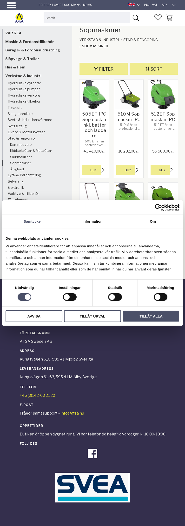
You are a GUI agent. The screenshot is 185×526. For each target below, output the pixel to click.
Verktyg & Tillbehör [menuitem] (23, 193)
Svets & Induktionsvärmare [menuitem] (30, 120)
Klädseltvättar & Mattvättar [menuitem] (31, 151)
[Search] (135, 17)
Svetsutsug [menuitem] (17, 126)
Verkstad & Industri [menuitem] (23, 75)
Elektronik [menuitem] (16, 187)
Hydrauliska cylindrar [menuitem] (24, 83)
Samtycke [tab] (32, 221)
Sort (156, 69)
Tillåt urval (92, 316)
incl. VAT (150, 5)
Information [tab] (92, 221)
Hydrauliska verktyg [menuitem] (24, 95)
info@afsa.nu (72, 413)
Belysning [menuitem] (16, 181)
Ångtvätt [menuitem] (17, 169)
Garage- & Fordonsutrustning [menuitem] (32, 50)
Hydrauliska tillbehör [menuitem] (24, 101)
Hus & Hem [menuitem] (15, 67)
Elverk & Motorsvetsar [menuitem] (26, 132)
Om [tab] (153, 221)
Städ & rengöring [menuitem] (21, 138)
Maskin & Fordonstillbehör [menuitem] (29, 41)
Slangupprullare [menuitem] (20, 114)
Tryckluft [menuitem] (15, 107)
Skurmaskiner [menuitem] (21, 157)
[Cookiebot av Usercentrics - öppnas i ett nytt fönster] (158, 207)
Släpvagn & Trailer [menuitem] (22, 58)
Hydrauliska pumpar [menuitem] (24, 89)
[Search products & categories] (87, 17)
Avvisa (33, 316)
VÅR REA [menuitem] (13, 33)
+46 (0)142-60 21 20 (37, 395)
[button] (11, 5)
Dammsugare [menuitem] (21, 145)
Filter (106, 69)
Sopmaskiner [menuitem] (20, 163)
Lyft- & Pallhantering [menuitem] (24, 175)
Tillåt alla (151, 316)
